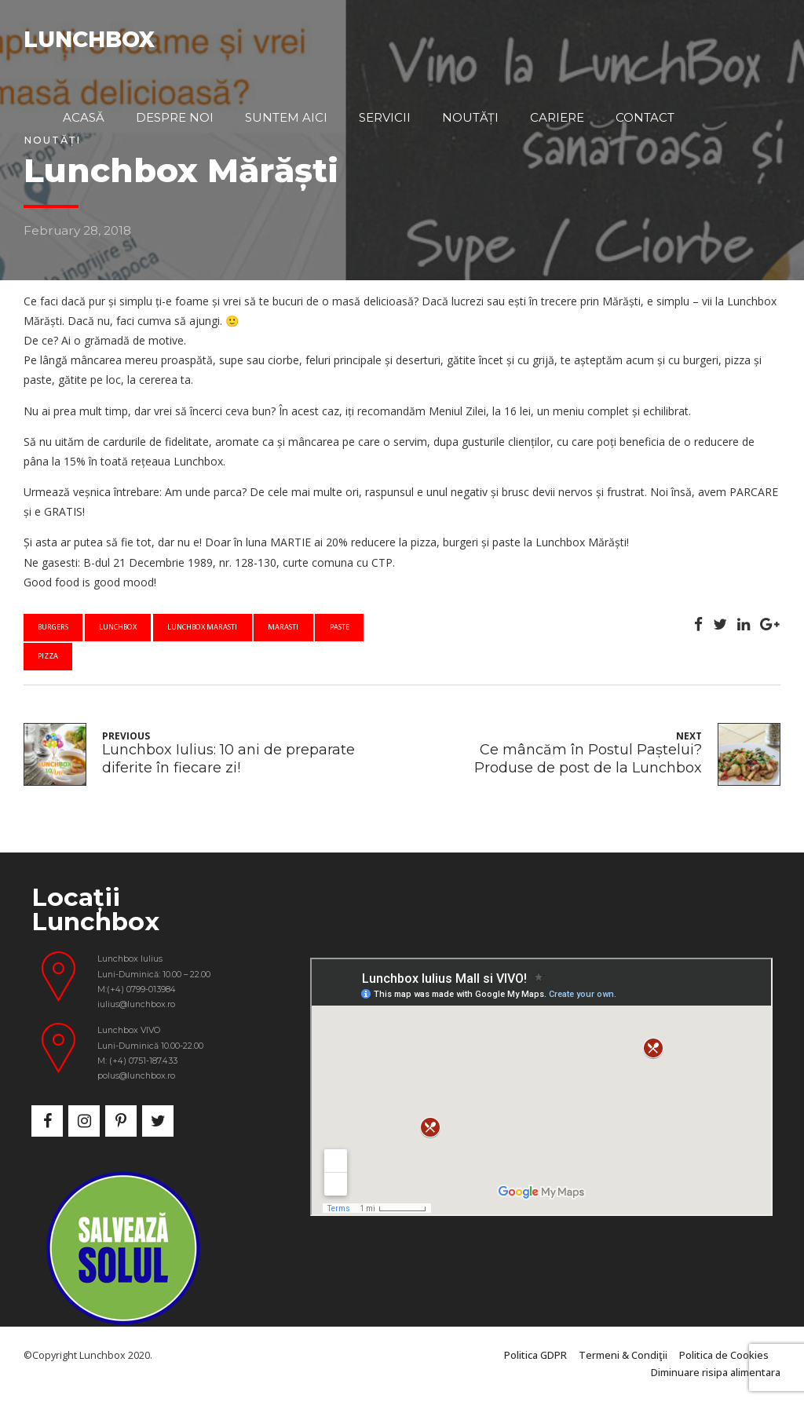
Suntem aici (286, 117)
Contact (645, 117)
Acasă (83, 117)
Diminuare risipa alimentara (715, 1372)
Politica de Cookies (724, 1355)
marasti (283, 627)
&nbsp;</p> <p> (541, 1087)
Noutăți (470, 117)
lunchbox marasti (202, 627)
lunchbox (118, 627)
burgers (53, 627)
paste (339, 627)
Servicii (385, 117)
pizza (48, 656)
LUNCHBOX (89, 39)
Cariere (557, 117)
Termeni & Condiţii (623, 1355)
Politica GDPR (535, 1355)
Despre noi (175, 117)
